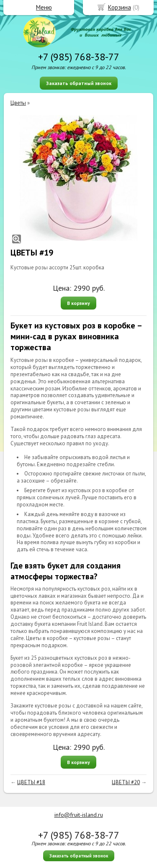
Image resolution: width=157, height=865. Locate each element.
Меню (44, 7)
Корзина (119, 7)
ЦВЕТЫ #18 (31, 782)
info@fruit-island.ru (78, 815)
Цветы (18, 102)
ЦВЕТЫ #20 (126, 782)
